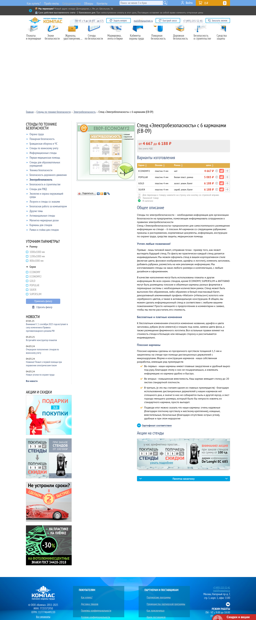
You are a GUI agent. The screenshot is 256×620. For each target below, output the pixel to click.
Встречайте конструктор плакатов (41, 340)
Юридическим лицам (89, 611)
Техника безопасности (39, 171)
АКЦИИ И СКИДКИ (39, 392)
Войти (189, 3)
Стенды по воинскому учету (42, 149)
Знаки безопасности (54, 39)
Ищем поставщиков (154, 607)
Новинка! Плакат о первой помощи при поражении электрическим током (44, 363)
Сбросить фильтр (44, 307)
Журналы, (73, 39)
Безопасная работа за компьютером (47, 207)
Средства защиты (223, 39)
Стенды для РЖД (37, 189)
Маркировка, (116, 39)
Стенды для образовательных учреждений (43, 164)
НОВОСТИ (33, 317)
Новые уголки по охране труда (40, 374)
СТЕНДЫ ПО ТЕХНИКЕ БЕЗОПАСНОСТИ (41, 126)
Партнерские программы (157, 596)
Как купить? (33, 3)
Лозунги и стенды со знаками (43, 202)
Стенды (94, 39)
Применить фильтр (43, 301)
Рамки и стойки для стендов (43, 230)
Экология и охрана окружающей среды (45, 195)
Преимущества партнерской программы (165, 600)
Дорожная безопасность (180, 39)
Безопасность (201, 39)
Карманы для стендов (39, 225)
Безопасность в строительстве (43, 185)
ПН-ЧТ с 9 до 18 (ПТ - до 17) (89, 21)
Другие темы (35, 211)
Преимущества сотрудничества (160, 611)
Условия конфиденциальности (94, 607)
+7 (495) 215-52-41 (193, 21)
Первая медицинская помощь (43, 158)
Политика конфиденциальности (95, 604)
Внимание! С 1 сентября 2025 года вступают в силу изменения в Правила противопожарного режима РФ (47, 327)
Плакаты (34, 39)
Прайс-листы (52, 3)
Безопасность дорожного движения (47, 175)
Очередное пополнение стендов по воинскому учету (42, 351)
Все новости (32, 381)
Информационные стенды (42, 153)
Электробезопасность (39, 180)
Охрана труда (35, 135)
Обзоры (95, 3)
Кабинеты (138, 39)
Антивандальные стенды (41, 216)
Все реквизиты (43, 616)
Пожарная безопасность (159, 39)
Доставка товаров (88, 600)
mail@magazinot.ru (143, 21)
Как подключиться (153, 604)
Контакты (111, 3)
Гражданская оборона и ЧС (42, 144)
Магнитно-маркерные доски (43, 221)
